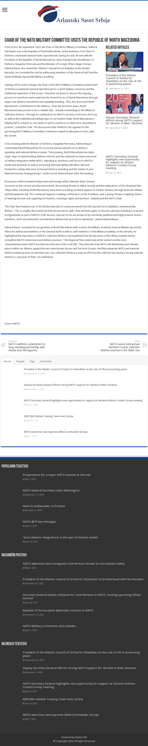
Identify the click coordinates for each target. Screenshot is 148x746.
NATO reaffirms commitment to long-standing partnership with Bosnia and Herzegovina (28, 346)
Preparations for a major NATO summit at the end (56, 475)
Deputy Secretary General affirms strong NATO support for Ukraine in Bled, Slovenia (124, 120)
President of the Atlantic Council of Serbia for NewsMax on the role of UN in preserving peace (123, 79)
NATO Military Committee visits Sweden (49, 626)
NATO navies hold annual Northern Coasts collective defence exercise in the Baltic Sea (120, 346)
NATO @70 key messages (39, 521)
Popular (20, 361)
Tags (32, 361)
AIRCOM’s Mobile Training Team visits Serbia (48, 416)
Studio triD (81, 737)
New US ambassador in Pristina (44, 506)
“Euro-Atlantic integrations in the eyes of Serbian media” (60, 537)
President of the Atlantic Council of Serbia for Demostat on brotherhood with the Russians (83, 579)
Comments (46, 361)
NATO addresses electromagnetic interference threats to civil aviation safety (74, 563)
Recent (7, 361)
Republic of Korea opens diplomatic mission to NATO (58, 610)
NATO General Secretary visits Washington (51, 490)
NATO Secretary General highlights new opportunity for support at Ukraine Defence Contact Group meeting (122, 162)
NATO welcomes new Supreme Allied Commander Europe (56, 431)
